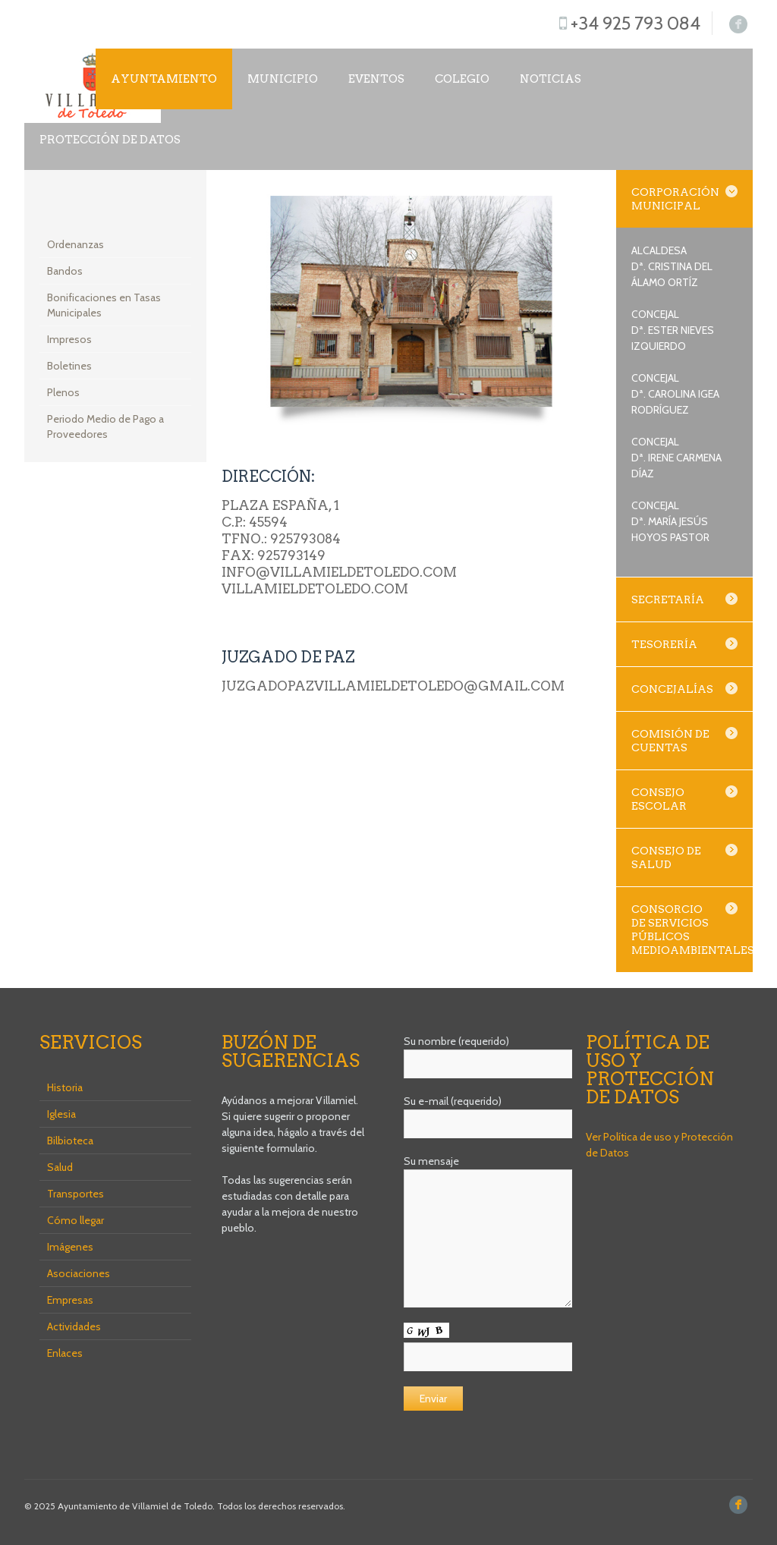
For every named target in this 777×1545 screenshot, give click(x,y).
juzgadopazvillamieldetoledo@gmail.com (393, 686)
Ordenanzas (75, 244)
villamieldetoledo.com (315, 588)
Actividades (74, 1326)
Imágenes (70, 1247)
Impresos (69, 339)
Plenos (63, 392)
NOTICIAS (550, 79)
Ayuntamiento (164, 79)
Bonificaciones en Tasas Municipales (104, 305)
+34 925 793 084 (635, 23)
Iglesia (61, 1114)
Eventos (376, 79)
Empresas (70, 1300)
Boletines (69, 366)
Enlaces (65, 1353)
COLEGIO (462, 79)
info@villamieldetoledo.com (339, 572)
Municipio (282, 79)
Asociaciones (78, 1273)
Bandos (65, 271)
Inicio (59, 79)
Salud (60, 1167)
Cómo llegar (75, 1220)
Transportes (75, 1193)
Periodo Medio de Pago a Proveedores (105, 426)
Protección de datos (110, 139)
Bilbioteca (70, 1140)
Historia (65, 1087)
